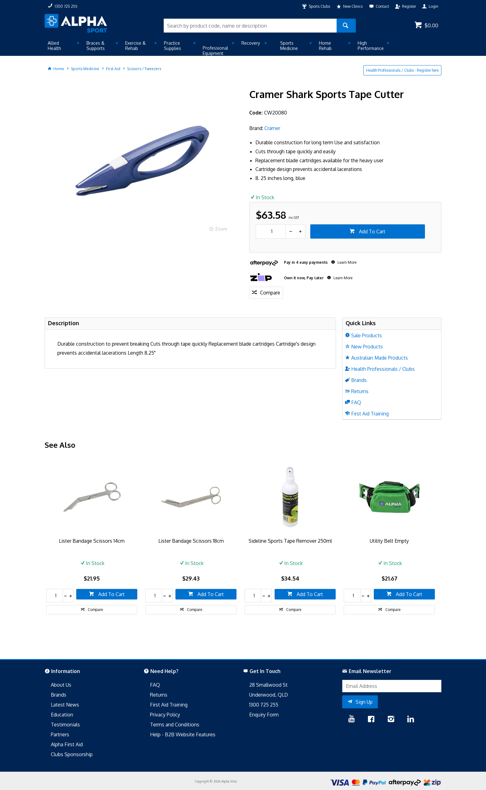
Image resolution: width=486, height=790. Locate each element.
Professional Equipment (215, 50)
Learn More (346, 262)
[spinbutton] (270, 231)
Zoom (221, 228)
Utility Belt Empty (389, 541)
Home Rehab (325, 45)
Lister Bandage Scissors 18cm (191, 541)
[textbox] (250, 26)
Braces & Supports (95, 45)
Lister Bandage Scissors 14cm (92, 541)
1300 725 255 (263, 705)
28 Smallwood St (268, 685)
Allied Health (54, 45)
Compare (270, 293)
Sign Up (364, 702)
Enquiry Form (264, 714)
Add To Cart (371, 231)
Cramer (272, 128)
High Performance (371, 45)
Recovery (250, 43)
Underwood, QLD (268, 695)
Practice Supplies (172, 45)
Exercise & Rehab (135, 45)
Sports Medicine (289, 45)
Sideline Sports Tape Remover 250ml (290, 541)
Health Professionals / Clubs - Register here (402, 70)
